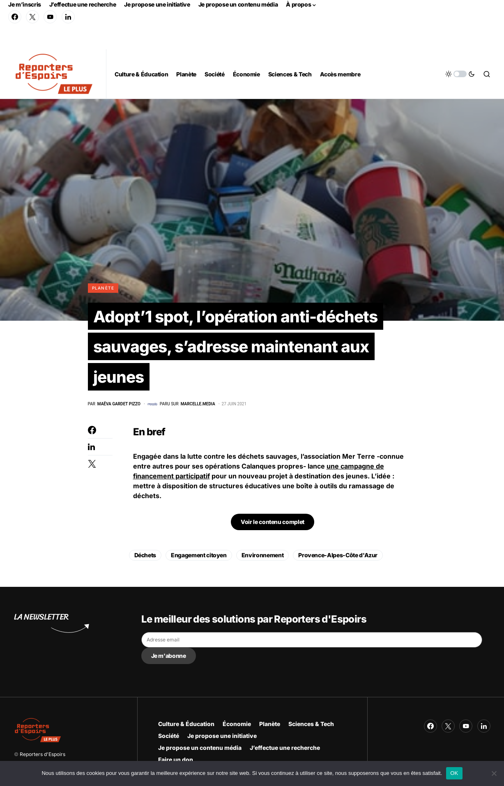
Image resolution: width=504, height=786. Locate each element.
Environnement (262, 557)
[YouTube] (50, 17)
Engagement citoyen (199, 557)
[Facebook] (14, 17)
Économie (237, 723)
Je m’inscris (24, 4)
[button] (460, 73)
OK (454, 773)
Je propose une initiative (157, 4)
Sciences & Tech (311, 723)
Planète (103, 287)
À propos (298, 4)
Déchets (145, 557)
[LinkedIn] (68, 17)
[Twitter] (32, 17)
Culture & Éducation (186, 723)
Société (168, 735)
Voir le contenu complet (272, 524)
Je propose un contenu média (238, 4)
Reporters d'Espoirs (42, 754)
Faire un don (175, 759)
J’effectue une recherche (82, 4)
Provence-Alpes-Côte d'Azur (337, 557)
